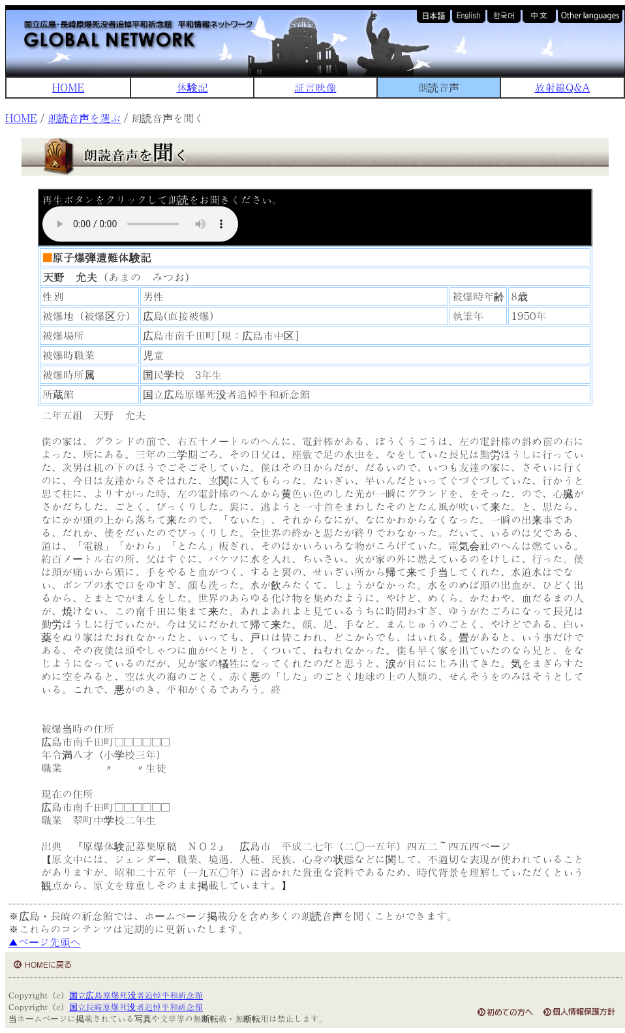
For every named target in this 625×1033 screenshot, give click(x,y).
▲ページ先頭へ (44, 941)
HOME (68, 87)
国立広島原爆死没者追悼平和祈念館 (136, 995)
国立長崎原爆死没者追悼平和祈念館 (136, 1006)
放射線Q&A (562, 87)
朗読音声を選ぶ (84, 117)
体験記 (192, 87)
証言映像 (315, 87)
